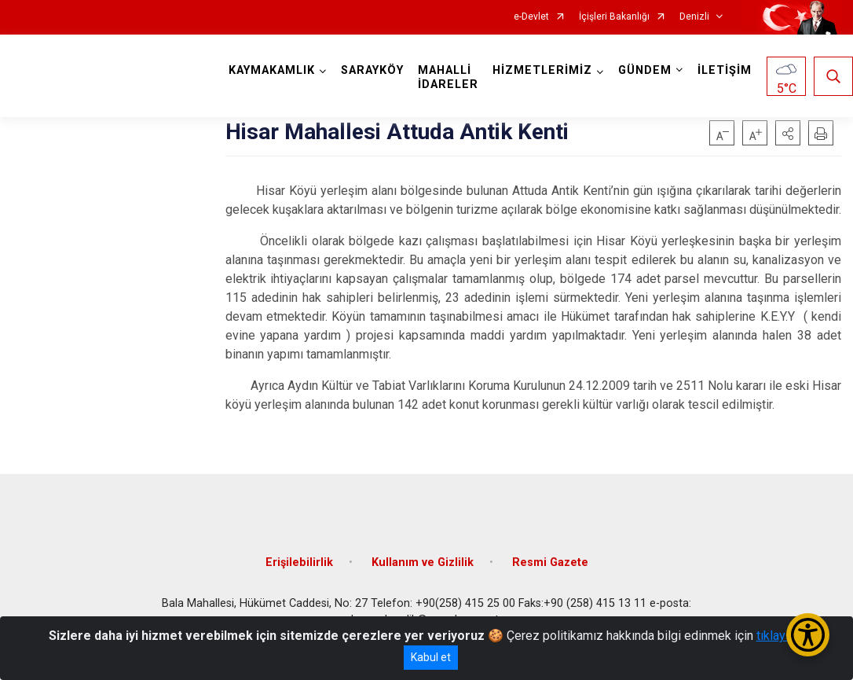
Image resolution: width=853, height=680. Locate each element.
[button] (787, 132)
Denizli (694, 17)
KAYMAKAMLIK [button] (272, 70)
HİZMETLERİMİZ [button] (542, 70)
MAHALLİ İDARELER (448, 77)
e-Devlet (531, 17)
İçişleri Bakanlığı (614, 17)
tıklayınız (780, 635)
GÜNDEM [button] (645, 70)
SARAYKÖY (372, 70)
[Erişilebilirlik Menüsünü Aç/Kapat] (807, 634)
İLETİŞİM (724, 70)
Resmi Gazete (550, 562)
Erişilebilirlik (299, 562)
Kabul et (431, 657)
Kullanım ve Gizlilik (423, 562)
